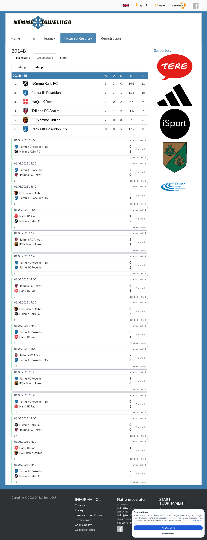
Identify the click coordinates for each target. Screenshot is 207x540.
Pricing (79, 510)
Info (31, 38)
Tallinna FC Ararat (45, 111)
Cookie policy (83, 524)
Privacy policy (83, 520)
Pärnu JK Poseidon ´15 (49, 129)
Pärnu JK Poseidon (46, 92)
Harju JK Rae (41, 102)
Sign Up (141, 5)
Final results (22, 57)
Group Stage (45, 57)
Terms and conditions (88, 515)
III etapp (20, 67)
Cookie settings (85, 529)
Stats (63, 57)
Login (159, 5)
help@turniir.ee (126, 508)
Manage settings (168, 534)
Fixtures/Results (78, 38)
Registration (111, 38)
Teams (49, 38)
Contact (80, 505)
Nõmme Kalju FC (44, 83)
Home (15, 38)
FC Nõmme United (45, 120)
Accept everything (168, 528)
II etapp (38, 67)
